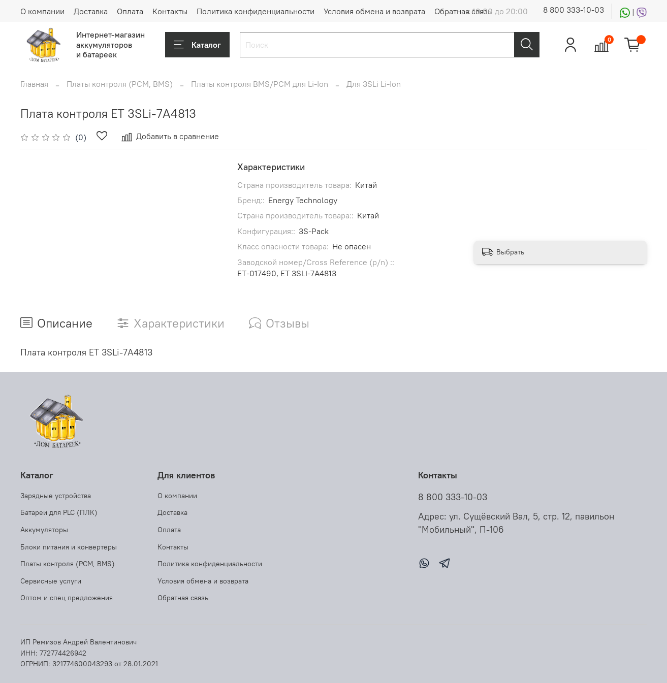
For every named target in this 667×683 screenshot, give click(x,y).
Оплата (130, 11)
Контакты (169, 11)
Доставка (91, 11)
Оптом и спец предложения (66, 597)
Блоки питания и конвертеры (68, 546)
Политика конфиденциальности (255, 11)
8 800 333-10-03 (573, 10)
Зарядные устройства (55, 495)
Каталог (197, 45)
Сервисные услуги (50, 581)
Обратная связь (463, 11)
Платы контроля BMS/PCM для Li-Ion (259, 84)
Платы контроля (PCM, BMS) (120, 84)
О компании (42, 11)
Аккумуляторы (44, 529)
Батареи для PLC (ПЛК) (59, 512)
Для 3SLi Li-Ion (373, 84)
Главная (34, 84)
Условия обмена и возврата (374, 11)
